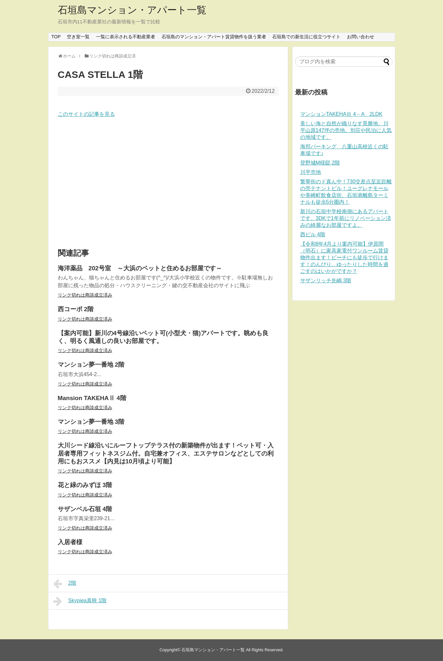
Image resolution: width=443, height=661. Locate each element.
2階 (65, 584)
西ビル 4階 (312, 234)
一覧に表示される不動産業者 (125, 36)
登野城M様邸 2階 (320, 162)
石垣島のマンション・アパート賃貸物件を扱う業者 (214, 36)
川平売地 (310, 172)
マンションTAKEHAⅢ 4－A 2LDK (341, 114)
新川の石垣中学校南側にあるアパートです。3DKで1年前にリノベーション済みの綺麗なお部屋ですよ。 (345, 218)
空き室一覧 (78, 36)
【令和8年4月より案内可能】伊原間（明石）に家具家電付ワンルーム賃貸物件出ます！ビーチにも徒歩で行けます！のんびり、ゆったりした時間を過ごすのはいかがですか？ (344, 257)
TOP (56, 36)
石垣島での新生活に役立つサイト (306, 36)
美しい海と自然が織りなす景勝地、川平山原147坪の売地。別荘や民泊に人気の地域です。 (346, 130)
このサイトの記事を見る (86, 114)
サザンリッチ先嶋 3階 (325, 280)
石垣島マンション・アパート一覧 (132, 10)
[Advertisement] (168, 183)
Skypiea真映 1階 (80, 601)
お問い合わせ (360, 36)
